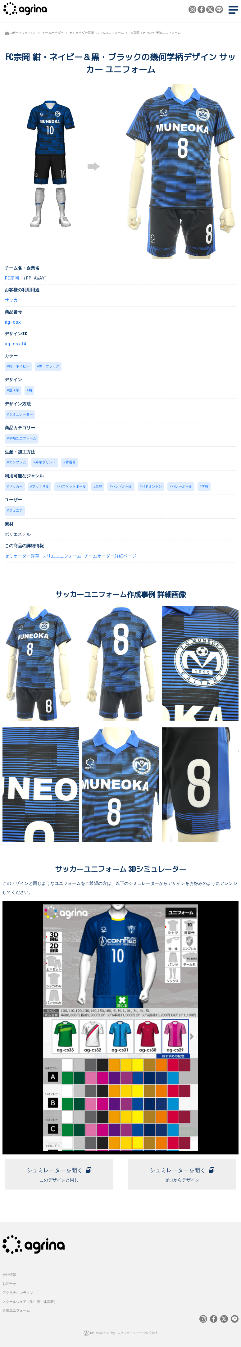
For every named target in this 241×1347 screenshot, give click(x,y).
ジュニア (16, 508)
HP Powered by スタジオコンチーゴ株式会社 (124, 1331)
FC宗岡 (12, 278)
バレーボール (182, 484)
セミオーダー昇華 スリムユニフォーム (96, 33)
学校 (205, 484)
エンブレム (17, 460)
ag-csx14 (15, 344)
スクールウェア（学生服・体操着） (29, 1300)
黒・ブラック (49, 366)
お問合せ (9, 1282)
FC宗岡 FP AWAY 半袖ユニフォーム (155, 33)
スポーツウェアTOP (22, 33)
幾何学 (14, 389)
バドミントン (152, 484)
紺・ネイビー (19, 366)
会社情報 (9, 1273)
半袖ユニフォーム (22, 437)
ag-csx (13, 322)
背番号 (71, 460)
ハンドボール (122, 484)
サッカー (13, 300)
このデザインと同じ (59, 1171)
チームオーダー (53, 33)
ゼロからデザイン (182, 1171)
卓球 (98, 484)
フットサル (40, 484)
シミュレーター (21, 413)
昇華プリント (45, 460)
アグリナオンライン (17, 1291)
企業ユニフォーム (16, 1309)
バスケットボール (72, 484)
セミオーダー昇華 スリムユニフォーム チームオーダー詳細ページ (70, 554)
